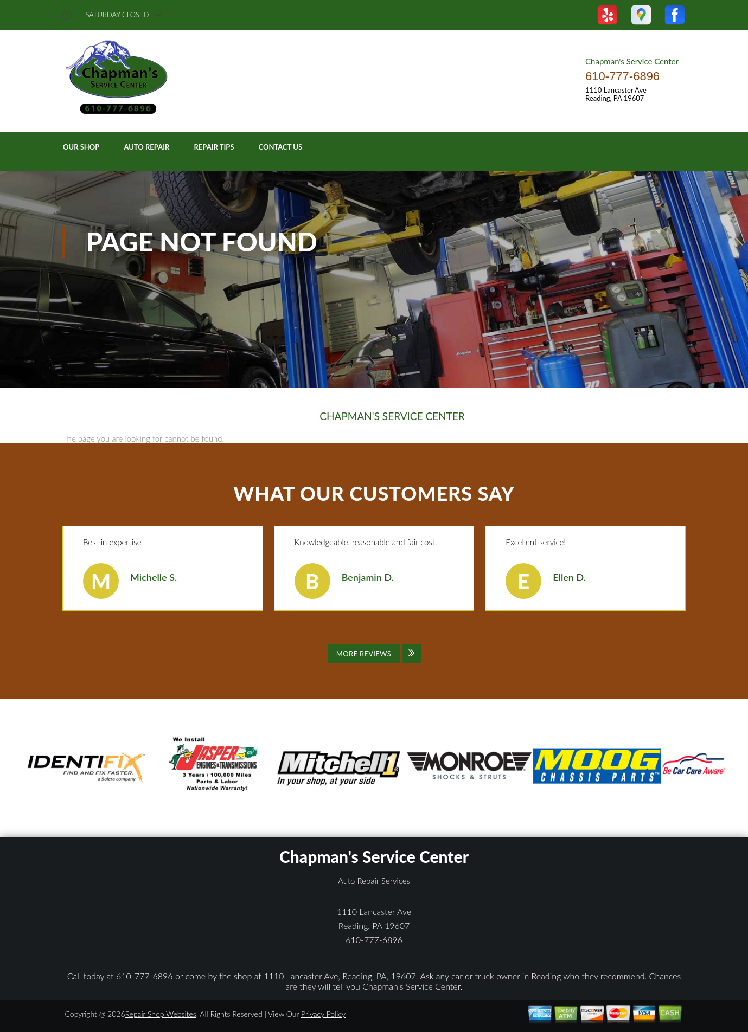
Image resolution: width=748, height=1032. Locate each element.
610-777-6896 (622, 76)
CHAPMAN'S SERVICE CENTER (391, 416)
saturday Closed (117, 15)
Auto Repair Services (374, 881)
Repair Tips (214, 147)
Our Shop (81, 147)
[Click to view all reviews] (374, 653)
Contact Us (281, 147)
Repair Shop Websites (160, 1013)
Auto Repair (146, 147)
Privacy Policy (323, 1013)
